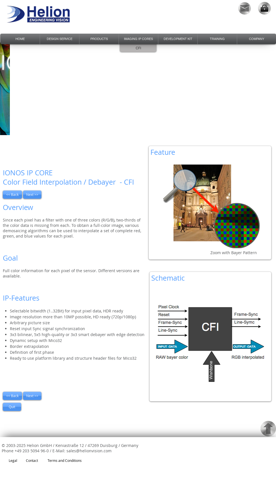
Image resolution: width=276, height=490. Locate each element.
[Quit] (12, 407)
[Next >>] (32, 195)
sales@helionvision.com (89, 450)
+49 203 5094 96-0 (32, 450)
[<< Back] (12, 195)
